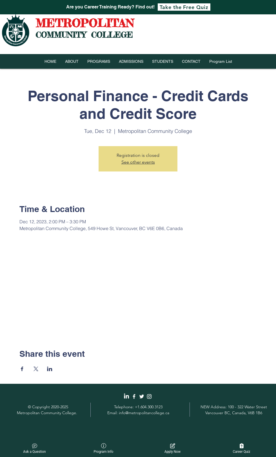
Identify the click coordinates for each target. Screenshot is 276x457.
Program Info (103, 448)
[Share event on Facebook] (22, 369)
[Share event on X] (36, 369)
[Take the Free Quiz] (184, 7)
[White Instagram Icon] (149, 396)
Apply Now (172, 448)
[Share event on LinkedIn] (49, 369)
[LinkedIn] (126, 396)
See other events (138, 162)
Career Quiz (241, 448)
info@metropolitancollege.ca (144, 412)
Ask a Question (34, 448)
